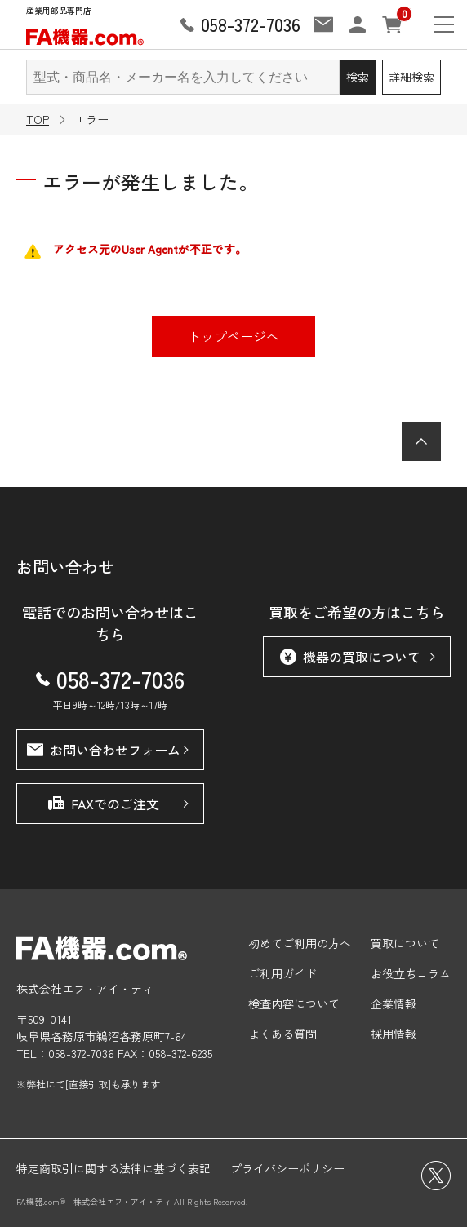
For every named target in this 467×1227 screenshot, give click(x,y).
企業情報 (393, 1003)
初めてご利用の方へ (299, 943)
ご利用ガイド (282, 973)
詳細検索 (411, 77)
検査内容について (294, 1003)
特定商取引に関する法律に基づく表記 (113, 1168)
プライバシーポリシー (287, 1168)
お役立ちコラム (411, 973)
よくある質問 (282, 1033)
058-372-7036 (110, 678)
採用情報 (393, 1033)
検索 (357, 77)
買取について (405, 943)
